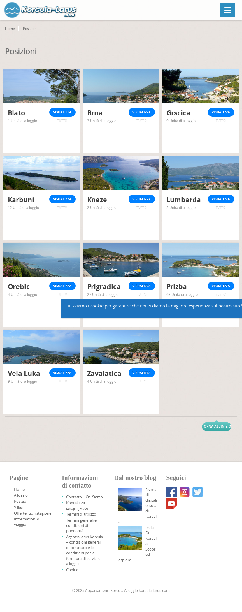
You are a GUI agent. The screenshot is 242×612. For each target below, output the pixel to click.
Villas (18, 507)
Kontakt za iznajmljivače (77, 505)
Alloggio (21, 495)
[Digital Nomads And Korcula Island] (130, 499)
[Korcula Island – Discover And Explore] (130, 538)
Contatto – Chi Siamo (84, 497)
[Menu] (227, 10)
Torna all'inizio (216, 426)
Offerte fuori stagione (32, 513)
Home (10, 28)
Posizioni (21, 501)
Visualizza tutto (62, 113)
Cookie (72, 569)
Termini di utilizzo (81, 514)
